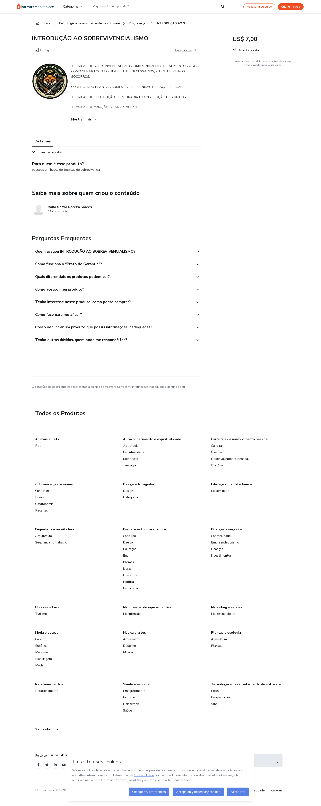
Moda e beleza (46, 635)
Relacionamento (47, 693)
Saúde (127, 713)
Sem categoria (46, 732)
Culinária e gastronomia (54, 486)
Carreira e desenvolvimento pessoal (240, 441)
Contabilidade (221, 538)
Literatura (130, 577)
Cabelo (40, 641)
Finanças (217, 551)
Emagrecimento (134, 693)
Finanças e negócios (227, 532)
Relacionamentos (49, 686)
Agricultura (219, 641)
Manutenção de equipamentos (147, 609)
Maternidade (220, 493)
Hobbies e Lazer (48, 609)
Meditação (130, 461)
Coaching (217, 454)
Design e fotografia (138, 486)
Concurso (129, 538)
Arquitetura (43, 538)
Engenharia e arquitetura (54, 532)
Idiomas (128, 564)
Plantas (216, 648)
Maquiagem (43, 661)
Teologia (129, 468)
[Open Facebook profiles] (39, 768)
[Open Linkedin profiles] (57, 768)
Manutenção (132, 616)
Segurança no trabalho (51, 545)
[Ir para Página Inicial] (37, 6)
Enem (127, 558)
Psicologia (130, 591)
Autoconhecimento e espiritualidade (152, 441)
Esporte (129, 700)
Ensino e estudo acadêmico (144, 532)
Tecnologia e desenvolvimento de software (246, 686)
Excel (215, 693)
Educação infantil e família (232, 486)
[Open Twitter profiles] (48, 768)
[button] (112, 252)
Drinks (39, 500)
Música (128, 655)
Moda (39, 668)
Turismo (41, 616)
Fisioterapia (131, 706)
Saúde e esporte (136, 686)
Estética (41, 648)
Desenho (129, 648)
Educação (130, 551)
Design (128, 493)
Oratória (217, 468)
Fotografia (130, 500)
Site (214, 706)
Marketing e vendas (226, 609)
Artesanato (131, 641)
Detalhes (43, 141)
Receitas (41, 513)
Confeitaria (42, 493)
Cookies (277, 793)
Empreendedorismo (225, 545)
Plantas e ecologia (226, 635)
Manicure (41, 655)
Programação (220, 700)
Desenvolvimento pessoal (230, 461)
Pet (38, 448)
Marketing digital (223, 616)
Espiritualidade (133, 454)
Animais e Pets (47, 441)
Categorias (72, 6)
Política (128, 584)
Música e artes (134, 635)
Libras (127, 571)
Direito (128, 545)
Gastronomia (44, 506)
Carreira (216, 448)
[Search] (222, 6)
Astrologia (130, 448)
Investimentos (221, 558)
